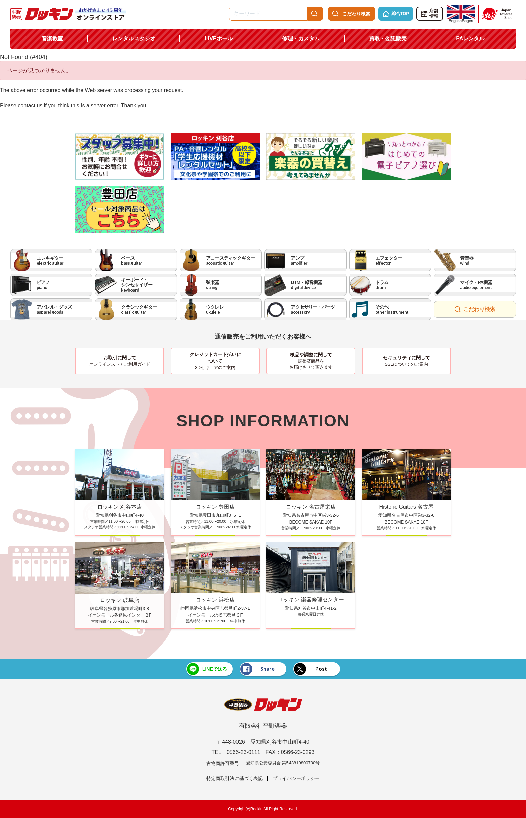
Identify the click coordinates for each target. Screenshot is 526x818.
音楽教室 (52, 38)
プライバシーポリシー (296, 778)
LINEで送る (207, 669)
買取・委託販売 (388, 38)
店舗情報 (429, 13)
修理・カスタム (301, 38)
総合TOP (395, 13)
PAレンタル (470, 38)
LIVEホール (219, 38)
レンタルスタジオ (133, 38)
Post (310, 669)
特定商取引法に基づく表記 (234, 778)
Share (257, 669)
